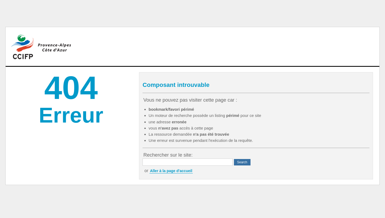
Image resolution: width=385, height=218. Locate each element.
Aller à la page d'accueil (171, 171)
